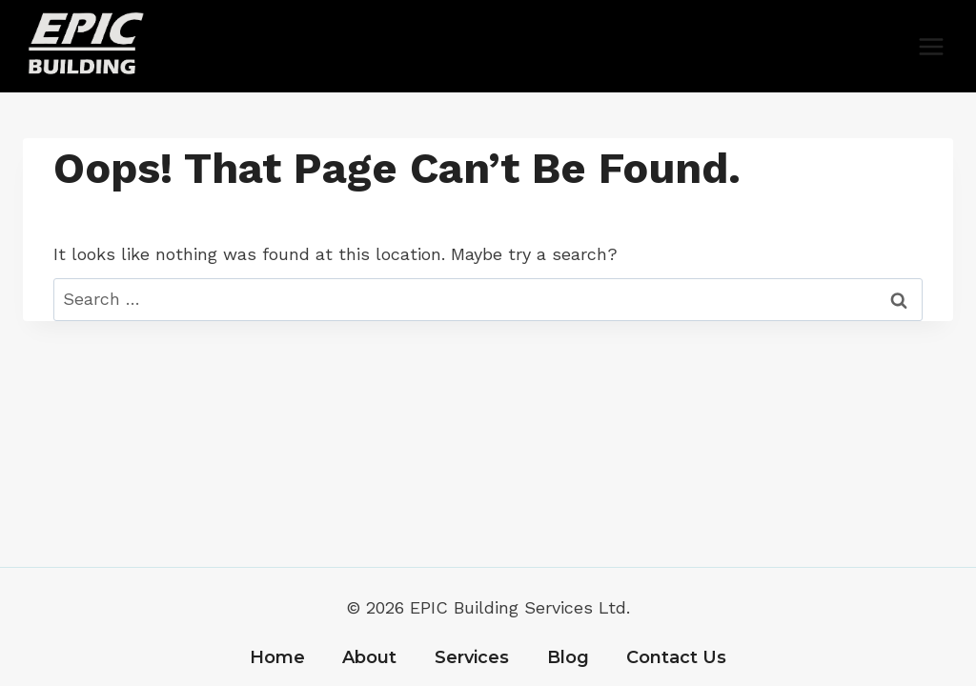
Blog (568, 657)
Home (277, 657)
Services (472, 657)
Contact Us (676, 657)
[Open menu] (930, 46)
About (369, 657)
